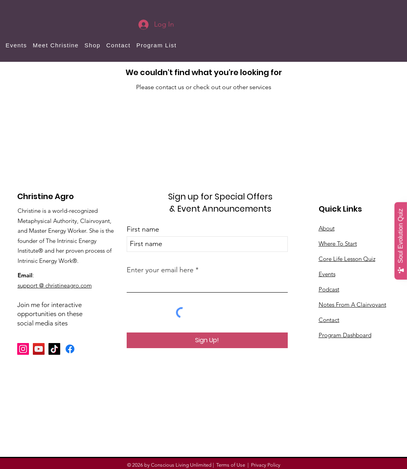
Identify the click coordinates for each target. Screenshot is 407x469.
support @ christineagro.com (55, 285)
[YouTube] (39, 349)
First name (143, 229)
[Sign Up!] (207, 340)
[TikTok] (54, 349)
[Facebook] (70, 349)
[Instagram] (23, 349)
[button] (93, 45)
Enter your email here (160, 269)
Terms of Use (230, 465)
